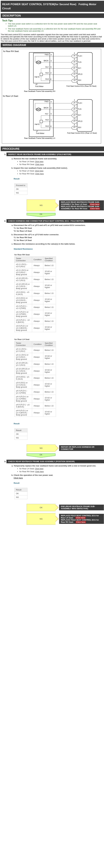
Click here (39, 161)
